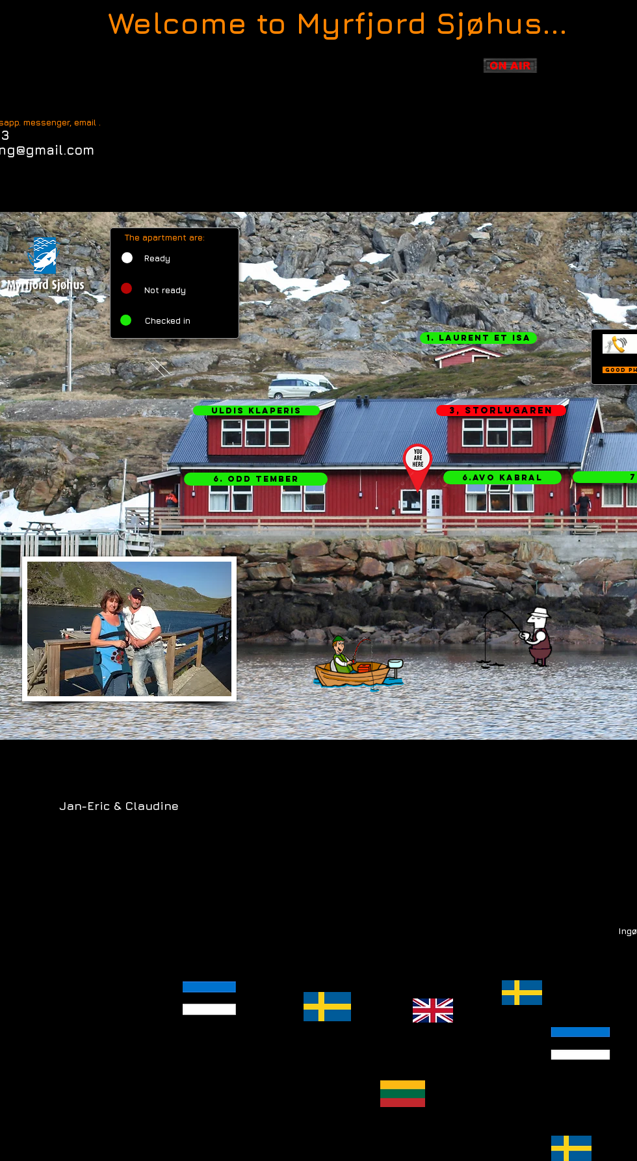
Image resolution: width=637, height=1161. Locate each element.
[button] (478, 338)
